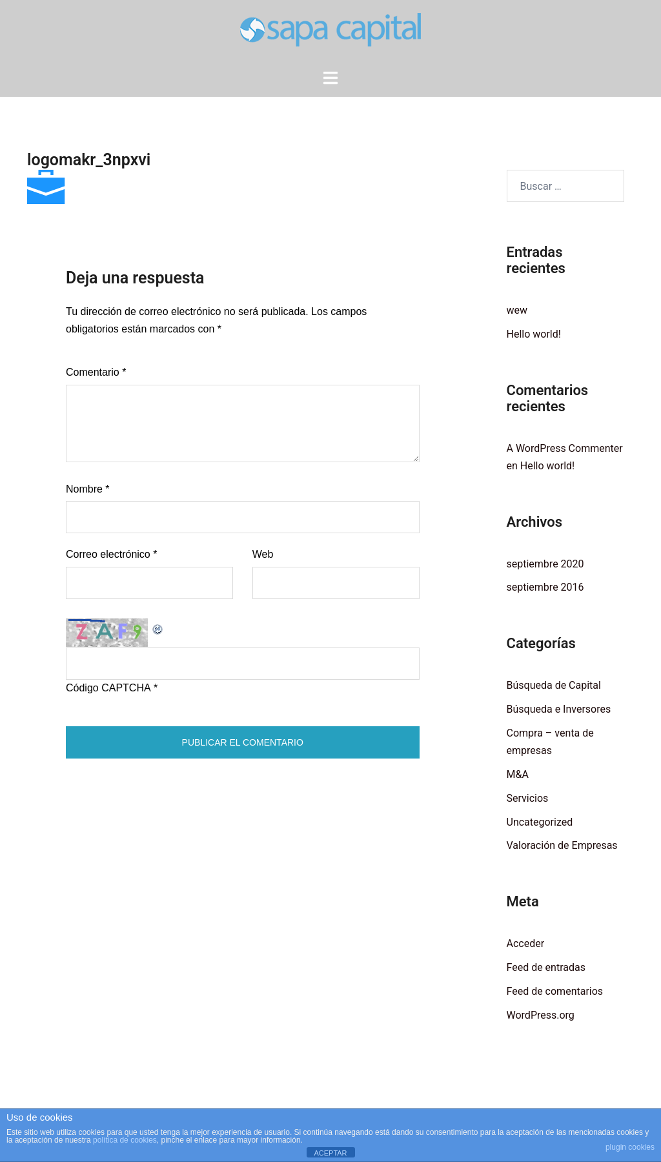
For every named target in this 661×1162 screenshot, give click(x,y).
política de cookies (125, 1140)
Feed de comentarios (555, 991)
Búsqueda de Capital (554, 685)
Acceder (526, 943)
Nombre (88, 489)
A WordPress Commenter (565, 448)
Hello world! (534, 334)
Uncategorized (540, 822)
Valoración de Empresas (562, 845)
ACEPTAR (330, 1153)
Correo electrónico (111, 554)
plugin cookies (630, 1147)
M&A (518, 774)
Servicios (528, 798)
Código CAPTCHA (108, 687)
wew (517, 310)
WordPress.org (541, 1015)
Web (263, 554)
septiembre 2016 (545, 587)
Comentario (96, 372)
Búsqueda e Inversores (559, 709)
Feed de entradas (546, 967)
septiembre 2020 (545, 564)
